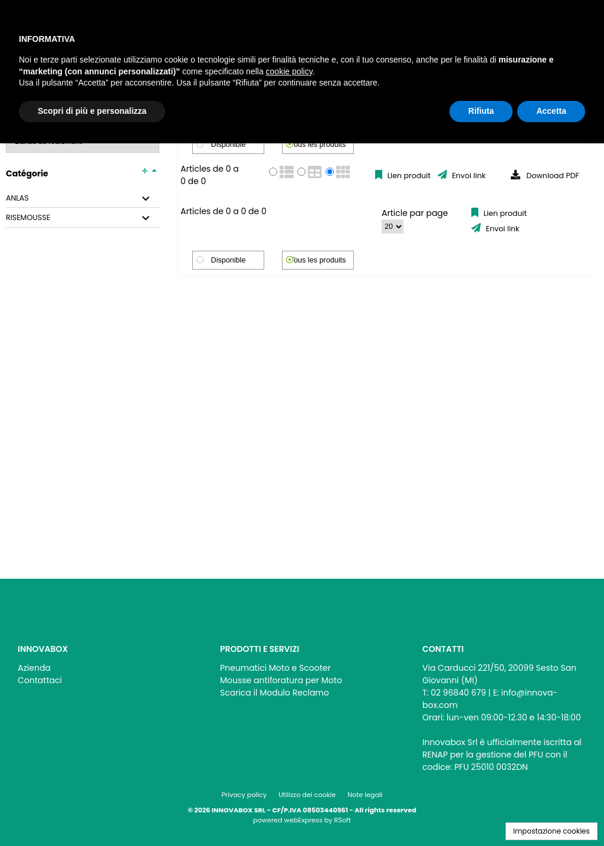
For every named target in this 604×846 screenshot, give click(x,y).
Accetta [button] (551, 111)
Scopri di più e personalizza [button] (92, 111)
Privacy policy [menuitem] (244, 794)
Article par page (415, 213)
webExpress (303, 820)
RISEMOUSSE (28, 217)
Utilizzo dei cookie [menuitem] (307, 794)
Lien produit (408, 175)
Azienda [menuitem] (34, 668)
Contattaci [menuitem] (40, 680)
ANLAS (17, 198)
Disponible (228, 144)
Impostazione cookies (551, 831)
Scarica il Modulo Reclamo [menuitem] (274, 693)
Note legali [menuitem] (364, 794)
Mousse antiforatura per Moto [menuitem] (281, 680)
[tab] (82, 198)
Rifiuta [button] (481, 111)
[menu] (100, 671)
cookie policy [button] (289, 71)
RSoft (342, 820)
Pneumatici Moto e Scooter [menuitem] (275, 668)
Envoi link (467, 175)
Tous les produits (318, 144)
